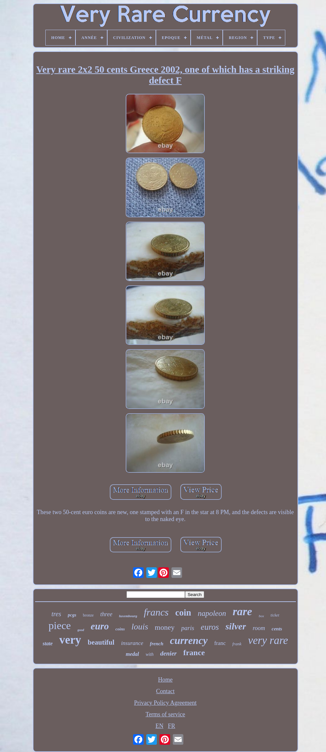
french (156, 643)
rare (242, 611)
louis (139, 626)
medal (132, 654)
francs (156, 612)
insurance (132, 643)
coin (183, 613)
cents (277, 628)
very (70, 639)
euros (210, 626)
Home (165, 679)
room (259, 628)
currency (189, 640)
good (80, 630)
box (261, 616)
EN (159, 726)
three (106, 614)
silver (235, 626)
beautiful (101, 642)
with (150, 654)
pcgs (72, 615)
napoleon (212, 613)
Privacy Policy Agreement (165, 702)
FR (171, 726)
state (48, 643)
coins (120, 628)
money (165, 627)
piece (60, 625)
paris (187, 627)
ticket (275, 615)
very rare (268, 640)
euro (100, 626)
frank (236, 643)
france (194, 652)
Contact (165, 691)
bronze (88, 615)
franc (220, 643)
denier (168, 653)
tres (56, 614)
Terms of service (165, 714)
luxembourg (128, 616)
